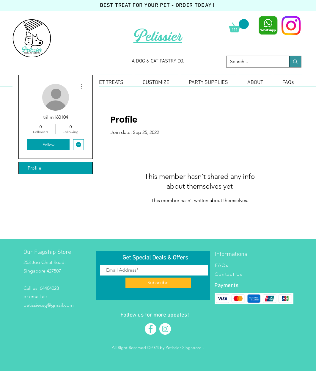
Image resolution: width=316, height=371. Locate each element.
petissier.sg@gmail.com (48, 305)
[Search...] (253, 61)
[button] (239, 25)
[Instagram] (291, 25)
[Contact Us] (243, 274)
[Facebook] (150, 329)
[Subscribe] (158, 283)
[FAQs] (243, 265)
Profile (34, 168)
